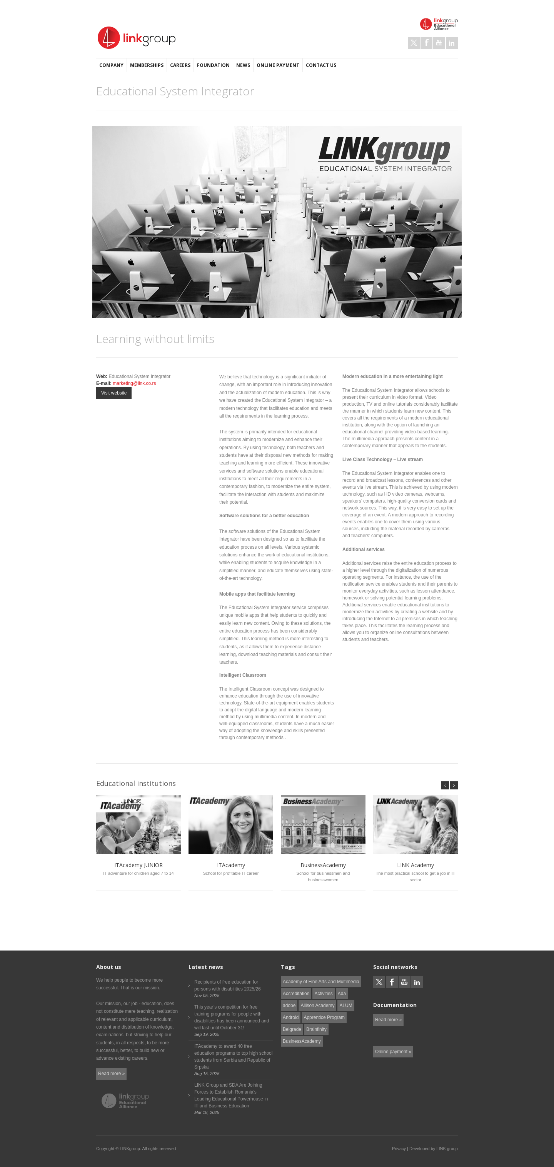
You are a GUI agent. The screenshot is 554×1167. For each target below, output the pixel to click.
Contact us (321, 65)
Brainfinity (316, 1029)
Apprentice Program (324, 1017)
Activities (323, 993)
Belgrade (292, 1029)
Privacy (399, 1148)
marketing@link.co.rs (134, 383)
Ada (342, 993)
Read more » (111, 1073)
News (243, 65)
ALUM (345, 1005)
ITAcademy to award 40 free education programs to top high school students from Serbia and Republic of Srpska (233, 1057)
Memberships (147, 65)
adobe (289, 1005)
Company (111, 65)
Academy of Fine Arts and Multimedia (321, 981)
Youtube (439, 43)
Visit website (114, 393)
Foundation (213, 65)
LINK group (447, 1148)
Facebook (426, 43)
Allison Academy (317, 1005)
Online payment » (393, 1051)
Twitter (414, 43)
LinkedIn (452, 43)
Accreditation (296, 993)
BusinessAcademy (302, 1041)
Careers (180, 65)
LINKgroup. (130, 1148)
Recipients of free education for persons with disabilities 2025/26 (227, 985)
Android (291, 1017)
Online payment (278, 65)
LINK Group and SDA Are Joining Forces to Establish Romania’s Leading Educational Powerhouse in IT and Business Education (231, 1095)
